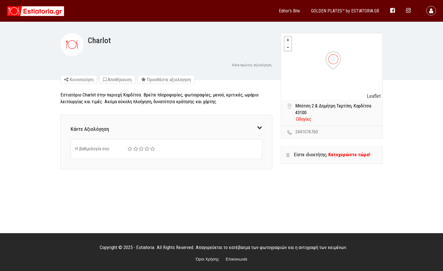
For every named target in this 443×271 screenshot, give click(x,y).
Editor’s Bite (289, 11)
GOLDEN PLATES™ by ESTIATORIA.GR (345, 11)
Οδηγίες (303, 119)
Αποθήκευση (117, 79)
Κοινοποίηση (79, 79)
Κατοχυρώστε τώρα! (349, 154)
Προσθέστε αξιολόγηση (166, 79)
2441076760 (306, 132)
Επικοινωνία (236, 259)
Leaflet (374, 96)
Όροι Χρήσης (207, 259)
